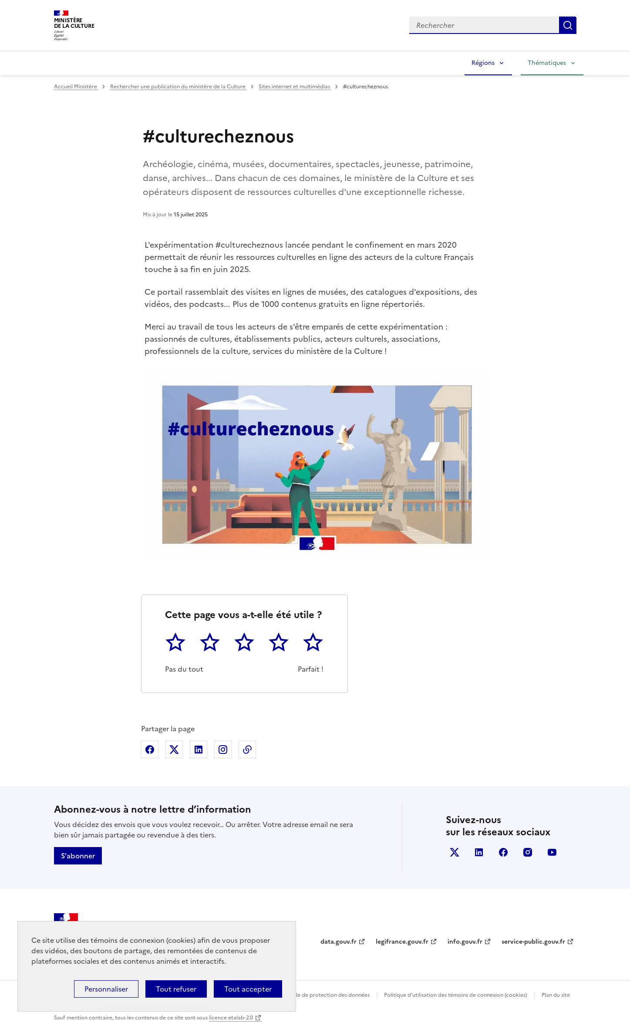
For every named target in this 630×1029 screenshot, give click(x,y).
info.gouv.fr (465, 941)
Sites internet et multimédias (295, 87)
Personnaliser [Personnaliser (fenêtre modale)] (106, 989)
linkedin (479, 852)
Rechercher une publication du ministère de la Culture (178, 87)
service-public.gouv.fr (533, 941)
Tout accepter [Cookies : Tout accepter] (248, 989)
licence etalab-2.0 (231, 1018)
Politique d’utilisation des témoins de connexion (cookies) (455, 995)
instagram (527, 852)
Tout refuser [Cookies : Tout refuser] (176, 989)
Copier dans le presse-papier (247, 749)
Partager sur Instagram (223, 749)
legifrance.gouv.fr (402, 941)
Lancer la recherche (567, 25)
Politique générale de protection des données (312, 995)
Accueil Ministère (76, 87)
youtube (552, 852)
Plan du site (556, 995)
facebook (503, 852)
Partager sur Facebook (149, 749)
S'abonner (78, 856)
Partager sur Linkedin (198, 749)
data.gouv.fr (338, 941)
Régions (483, 62)
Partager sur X (174, 749)
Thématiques (547, 62)
